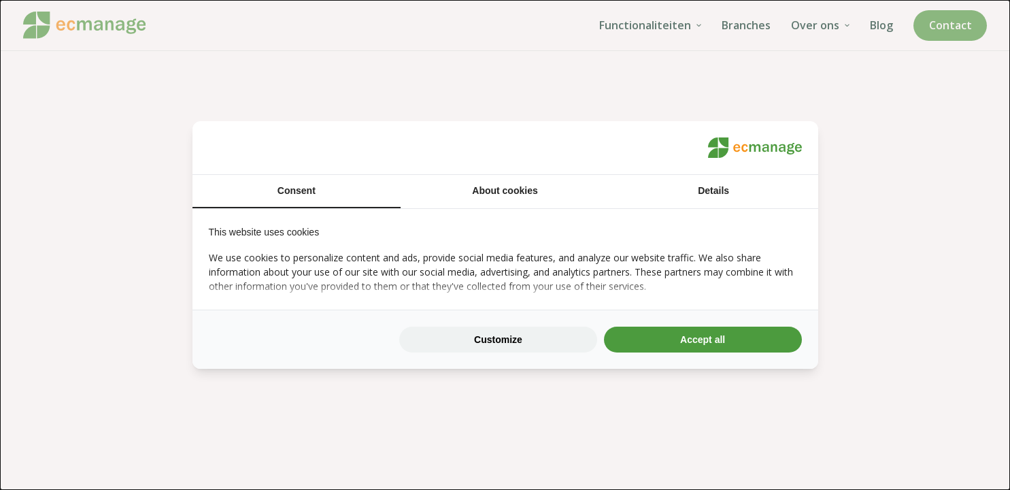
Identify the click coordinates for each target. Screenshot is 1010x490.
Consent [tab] (296, 190)
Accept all (702, 339)
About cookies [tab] (504, 190)
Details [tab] (713, 190)
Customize (498, 339)
